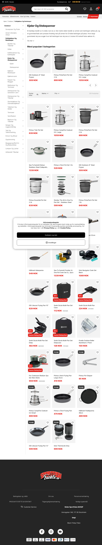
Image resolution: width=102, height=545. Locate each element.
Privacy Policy (49, 228)
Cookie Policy (65, 228)
